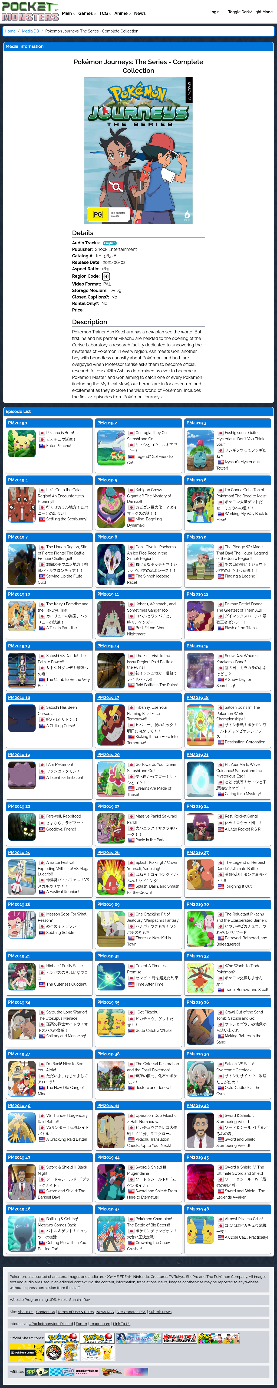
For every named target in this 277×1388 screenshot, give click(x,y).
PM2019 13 (19, 645)
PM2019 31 (19, 956)
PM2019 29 (108, 904)
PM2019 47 (108, 1209)
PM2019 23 (108, 806)
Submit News (160, 1312)
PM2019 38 (108, 1053)
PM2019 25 (19, 852)
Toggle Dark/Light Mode (250, 12)
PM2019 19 (19, 754)
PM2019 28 (19, 904)
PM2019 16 (19, 697)
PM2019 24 (198, 806)
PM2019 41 (108, 1105)
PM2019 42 (198, 1105)
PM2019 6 (197, 480)
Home (10, 31)
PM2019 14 (108, 645)
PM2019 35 (108, 1002)
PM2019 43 (19, 1157)
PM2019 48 (198, 1209)
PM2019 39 (198, 1053)
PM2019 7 (18, 537)
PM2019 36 (198, 1002)
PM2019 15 (198, 645)
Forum (81, 1323)
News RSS (105, 1312)
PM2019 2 (107, 422)
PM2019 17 (108, 697)
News (140, 13)
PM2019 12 (198, 594)
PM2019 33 (198, 956)
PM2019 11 (108, 594)
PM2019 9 (196, 537)
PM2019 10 (19, 594)
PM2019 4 (18, 480)
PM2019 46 (19, 1209)
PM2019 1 (18, 422)
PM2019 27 (198, 852)
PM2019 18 (198, 697)
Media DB (30, 31)
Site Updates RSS (131, 1312)
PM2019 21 (198, 754)
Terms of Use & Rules (76, 1312)
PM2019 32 (108, 956)
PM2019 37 (19, 1053)
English (110, 243)
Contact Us (45, 1312)
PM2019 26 (108, 852)
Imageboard (100, 1323)
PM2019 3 (196, 422)
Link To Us (121, 1323)
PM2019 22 (19, 806)
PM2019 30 (198, 904)
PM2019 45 (198, 1157)
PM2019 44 (108, 1157)
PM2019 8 (107, 537)
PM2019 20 (108, 754)
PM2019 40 (19, 1105)
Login (215, 12)
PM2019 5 (107, 480)
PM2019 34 (19, 1002)
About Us (25, 1312)
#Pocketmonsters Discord (51, 1323)
